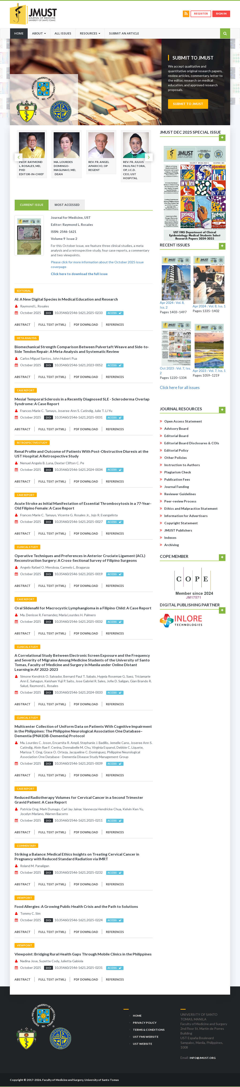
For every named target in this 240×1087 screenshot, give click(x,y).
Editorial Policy (176, 451)
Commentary (26, 845)
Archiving (171, 545)
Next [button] (149, 158)
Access (115, 313)
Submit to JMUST (188, 104)
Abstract (22, 325)
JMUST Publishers (178, 531)
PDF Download (86, 325)
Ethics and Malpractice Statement (191, 509)
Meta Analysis (27, 338)
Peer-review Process (180, 502)
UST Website (142, 1044)
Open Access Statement (183, 422)
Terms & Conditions (149, 1030)
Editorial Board (176, 436)
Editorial (24, 290)
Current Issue (31, 205)
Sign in (221, 13)
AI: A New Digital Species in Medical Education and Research (66, 299)
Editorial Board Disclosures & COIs (191, 443)
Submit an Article (124, 33)
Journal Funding (176, 487)
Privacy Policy (145, 1023)
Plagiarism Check (177, 473)
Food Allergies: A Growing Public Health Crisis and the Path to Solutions (76, 907)
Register (200, 13)
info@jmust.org (203, 1058)
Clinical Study (27, 547)
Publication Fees (177, 480)
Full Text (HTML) (52, 325)
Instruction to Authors (182, 465)
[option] (32, 155)
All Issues (63, 33)
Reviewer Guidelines (180, 494)
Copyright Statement (181, 523)
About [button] (39, 33)
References (115, 325)
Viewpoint (24, 898)
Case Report (25, 390)
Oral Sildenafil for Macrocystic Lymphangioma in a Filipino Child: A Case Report (83, 608)
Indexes (170, 538)
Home (21, 33)
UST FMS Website (145, 1037)
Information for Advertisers (186, 516)
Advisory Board (176, 429)
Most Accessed (67, 205)
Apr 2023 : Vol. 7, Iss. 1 (209, 371)
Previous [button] (18, 158)
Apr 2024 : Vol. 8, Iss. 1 (209, 306)
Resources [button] (90, 33)
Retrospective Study (32, 442)
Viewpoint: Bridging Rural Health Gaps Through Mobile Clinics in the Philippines (83, 954)
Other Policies (175, 458)
